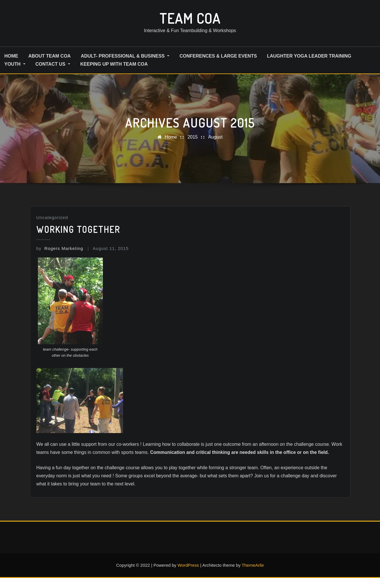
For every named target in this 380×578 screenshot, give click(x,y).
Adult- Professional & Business (125, 56)
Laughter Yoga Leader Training (309, 56)
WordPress (188, 565)
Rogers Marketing (59, 248)
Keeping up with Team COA (114, 64)
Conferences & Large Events (218, 56)
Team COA (190, 18)
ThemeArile (253, 565)
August (215, 137)
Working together (78, 229)
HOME (11, 56)
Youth (14, 64)
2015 (193, 137)
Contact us (53, 64)
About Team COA (49, 56)
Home (171, 137)
